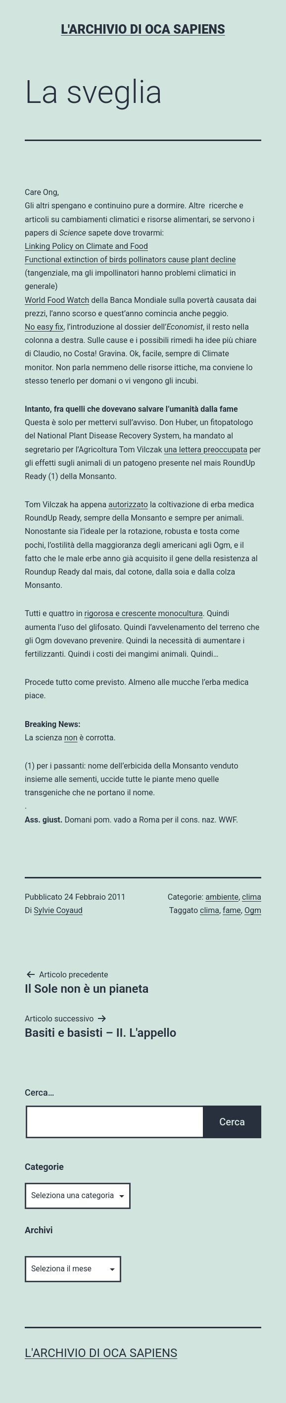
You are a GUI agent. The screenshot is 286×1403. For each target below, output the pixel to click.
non (71, 737)
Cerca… (39, 1092)
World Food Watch (57, 300)
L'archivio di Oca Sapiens (143, 29)
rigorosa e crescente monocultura (144, 613)
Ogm (252, 910)
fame (232, 910)
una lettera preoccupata (205, 449)
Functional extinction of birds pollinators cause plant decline (130, 259)
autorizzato (128, 504)
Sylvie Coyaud (58, 910)
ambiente (221, 897)
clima (251, 897)
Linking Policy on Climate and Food (86, 246)
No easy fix (44, 327)
